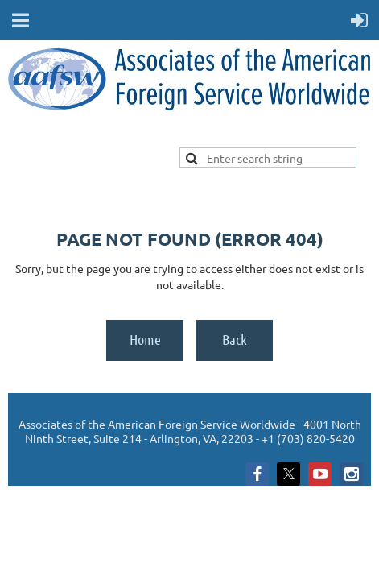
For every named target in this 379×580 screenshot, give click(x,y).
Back (234, 339)
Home (145, 339)
